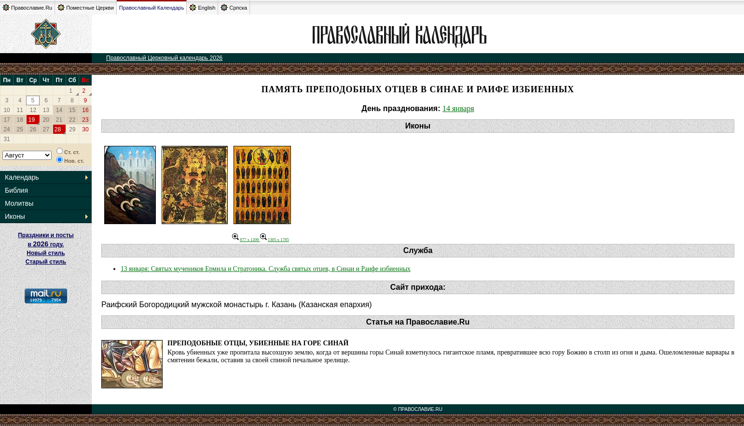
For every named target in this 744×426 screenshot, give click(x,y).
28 (58, 129)
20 (46, 119)
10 (6, 110)
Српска (233, 7)
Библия (16, 190)
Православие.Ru (27, 7)
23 (85, 119)
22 (72, 119)
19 (31, 119)
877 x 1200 (246, 239)
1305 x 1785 (274, 239)
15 (72, 110)
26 (33, 129)
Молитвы (19, 203)
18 (20, 119)
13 (46, 110)
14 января (458, 108)
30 (85, 129)
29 (72, 129)
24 (6, 129)
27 (46, 129)
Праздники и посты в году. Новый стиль (46, 244)
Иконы (15, 216)
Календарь (22, 177)
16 (85, 110)
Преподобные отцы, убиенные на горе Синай (257, 343)
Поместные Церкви (85, 7)
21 (59, 119)
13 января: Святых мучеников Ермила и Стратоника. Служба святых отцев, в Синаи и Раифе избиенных (266, 268)
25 (20, 129)
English (202, 7)
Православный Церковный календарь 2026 (164, 58)
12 (33, 110)
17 (6, 119)
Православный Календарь (151, 8)
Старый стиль (46, 261)
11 (20, 110)
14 (59, 110)
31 (6, 139)
